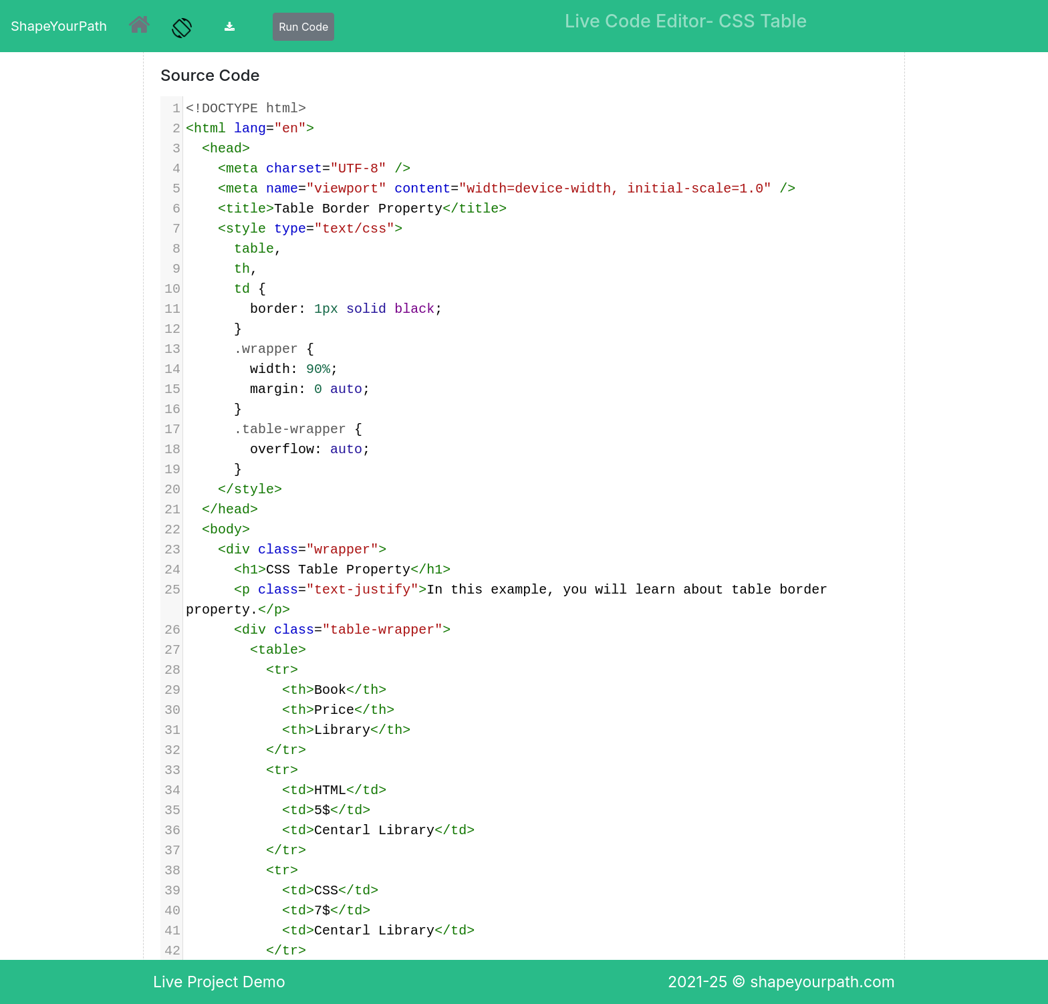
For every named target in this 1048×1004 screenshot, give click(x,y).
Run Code (303, 26)
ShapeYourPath (59, 26)
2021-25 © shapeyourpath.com (781, 982)
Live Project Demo (219, 982)
